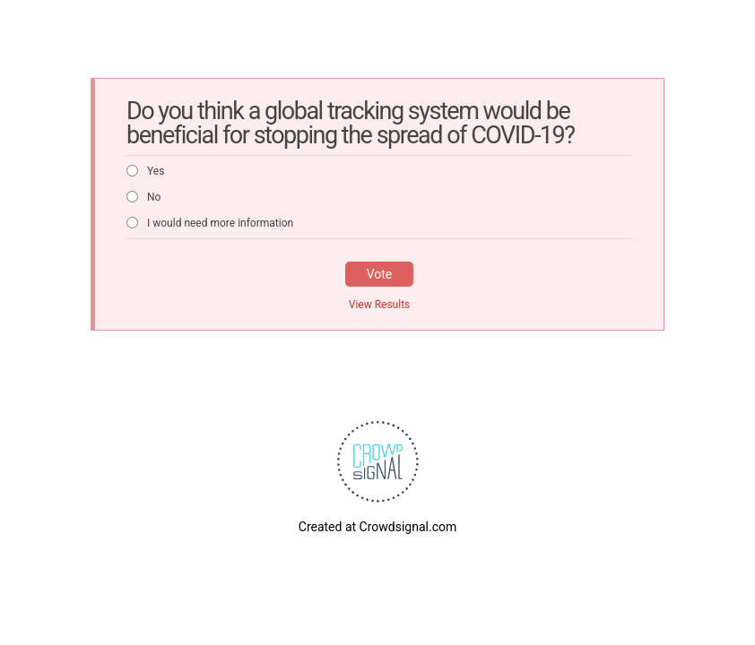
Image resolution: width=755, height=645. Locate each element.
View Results (380, 304)
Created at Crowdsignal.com (377, 527)
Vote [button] (380, 274)
